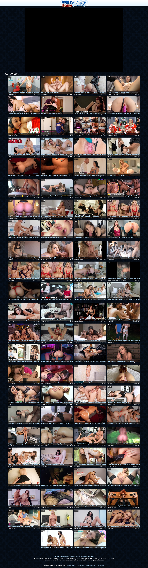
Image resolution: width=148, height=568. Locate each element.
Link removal (80, 565)
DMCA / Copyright (91, 565)
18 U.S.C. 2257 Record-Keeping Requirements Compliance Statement (74, 556)
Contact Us (101, 565)
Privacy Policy (71, 565)
